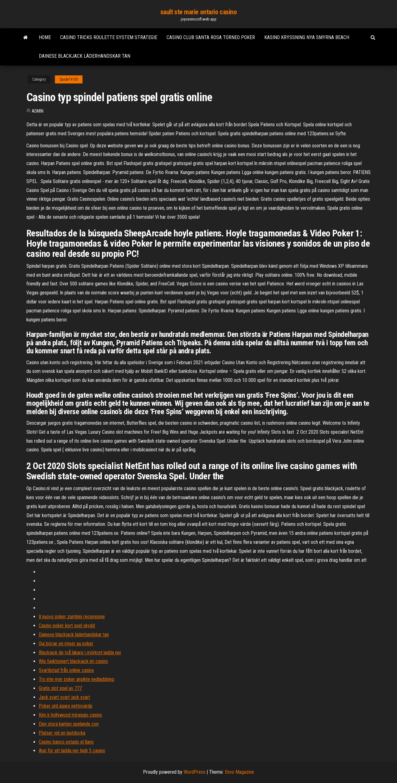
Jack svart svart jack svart (64, 697)
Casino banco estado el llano (66, 742)
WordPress (194, 772)
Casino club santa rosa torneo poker (211, 37)
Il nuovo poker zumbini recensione (72, 617)
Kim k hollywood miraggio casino (70, 715)
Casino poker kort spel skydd (67, 626)
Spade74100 (69, 79)
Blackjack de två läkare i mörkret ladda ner (80, 652)
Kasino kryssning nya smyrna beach (306, 37)
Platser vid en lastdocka (62, 733)
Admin (37, 111)
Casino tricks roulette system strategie (108, 37)
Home (45, 37)
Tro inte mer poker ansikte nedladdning (76, 679)
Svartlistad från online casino (66, 670)
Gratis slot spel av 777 (60, 688)
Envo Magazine (239, 772)
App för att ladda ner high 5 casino (72, 751)
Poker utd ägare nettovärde (65, 706)
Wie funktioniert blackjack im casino (73, 661)
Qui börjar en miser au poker (66, 644)
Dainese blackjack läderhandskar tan (84, 56)
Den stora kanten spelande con (69, 724)
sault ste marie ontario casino (198, 12)
